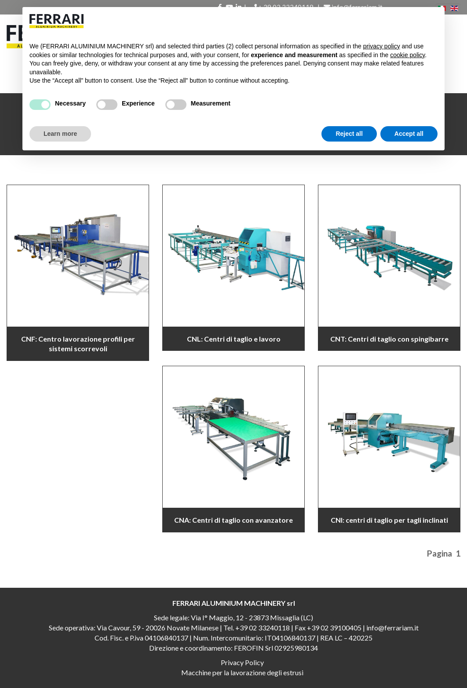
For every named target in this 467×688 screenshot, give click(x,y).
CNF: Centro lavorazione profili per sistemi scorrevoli (78, 344)
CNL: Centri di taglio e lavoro (234, 339)
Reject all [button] (349, 133)
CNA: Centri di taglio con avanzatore (233, 520)
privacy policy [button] (381, 46)
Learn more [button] (60, 133)
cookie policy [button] (407, 54)
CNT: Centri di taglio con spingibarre (389, 339)
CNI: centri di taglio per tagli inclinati (389, 520)
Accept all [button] (408, 133)
